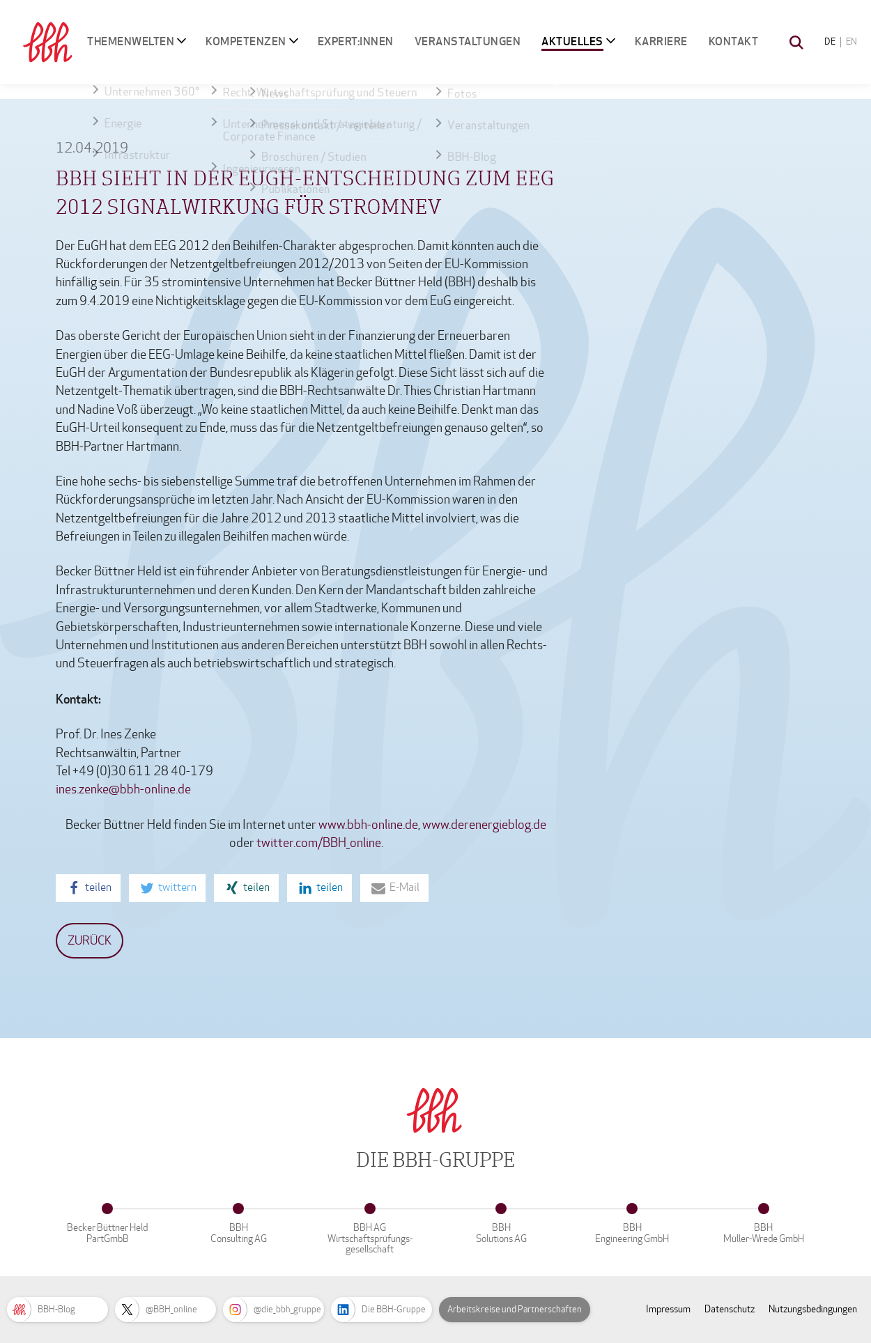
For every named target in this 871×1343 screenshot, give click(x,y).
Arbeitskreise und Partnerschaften (514, 1309)
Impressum (668, 1309)
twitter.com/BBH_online (318, 843)
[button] (88, 888)
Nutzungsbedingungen (813, 1309)
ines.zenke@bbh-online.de (123, 789)
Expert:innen (356, 41)
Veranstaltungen (468, 41)
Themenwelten (130, 41)
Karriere (661, 41)
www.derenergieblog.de (483, 825)
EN (851, 41)
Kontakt (734, 41)
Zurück (89, 940)
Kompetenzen (246, 41)
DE (829, 41)
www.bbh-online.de (368, 825)
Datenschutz (729, 1309)
